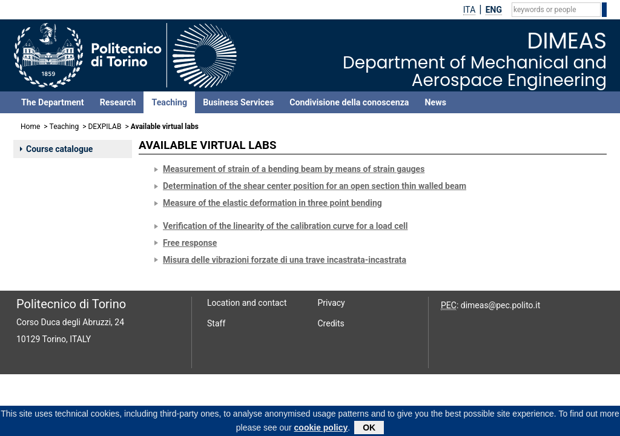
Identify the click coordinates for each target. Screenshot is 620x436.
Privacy (331, 303)
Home (30, 126)
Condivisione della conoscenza (349, 102)
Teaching (169, 102)
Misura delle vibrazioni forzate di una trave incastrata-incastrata (284, 260)
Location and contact (247, 303)
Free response (190, 243)
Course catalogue (56, 149)
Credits (331, 323)
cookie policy (321, 429)
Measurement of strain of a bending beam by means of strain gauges (293, 169)
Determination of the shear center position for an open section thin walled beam (314, 186)
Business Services (238, 102)
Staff (216, 323)
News (435, 102)
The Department (52, 102)
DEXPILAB (104, 126)
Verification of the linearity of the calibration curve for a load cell (285, 226)
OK (369, 429)
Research (118, 102)
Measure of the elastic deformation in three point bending (272, 203)
